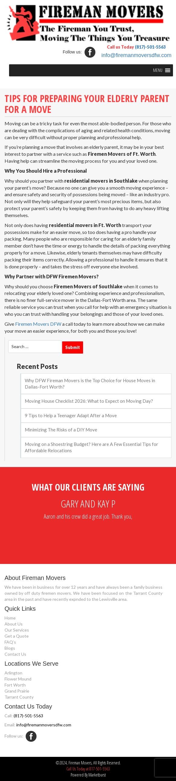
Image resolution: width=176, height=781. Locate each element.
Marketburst (97, 775)
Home (10, 617)
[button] (157, 70)
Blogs (10, 648)
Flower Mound (18, 678)
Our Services (17, 629)
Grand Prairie (17, 690)
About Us (14, 623)
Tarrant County (19, 696)
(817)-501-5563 (150, 47)
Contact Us (15, 654)
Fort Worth (15, 684)
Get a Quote (17, 636)
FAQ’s (10, 642)
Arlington (13, 672)
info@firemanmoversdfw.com (136, 55)
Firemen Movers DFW (38, 324)
